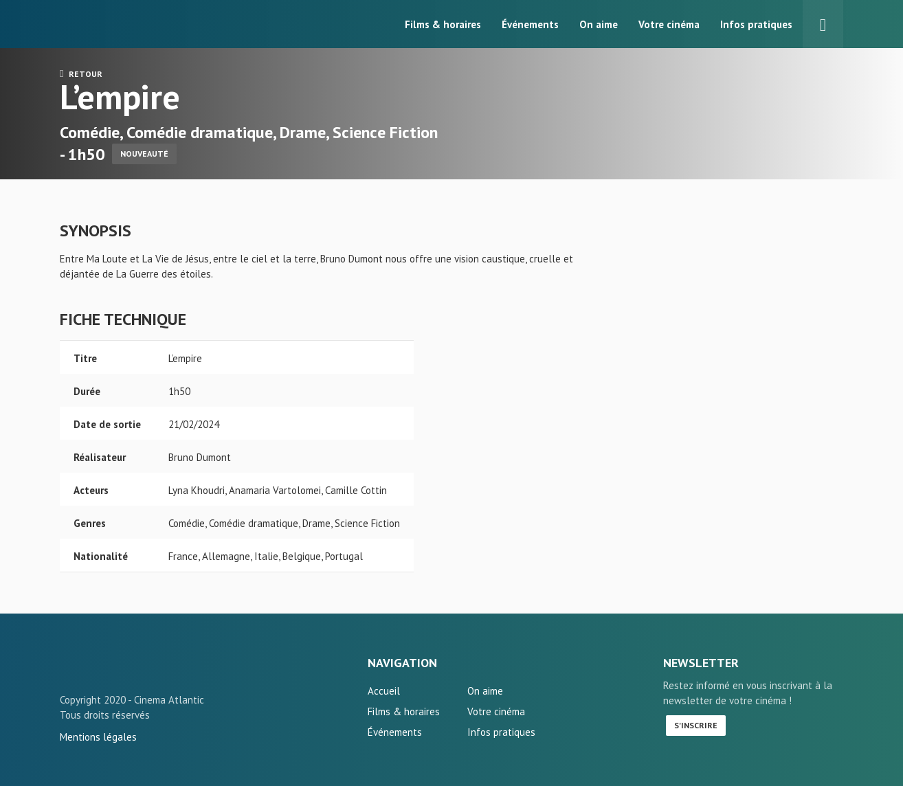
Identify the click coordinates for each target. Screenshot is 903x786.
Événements (530, 24)
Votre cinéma (669, 24)
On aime (598, 24)
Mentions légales (98, 736)
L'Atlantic (104, 24)
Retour (81, 74)
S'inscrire (695, 725)
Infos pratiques (756, 24)
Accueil (384, 690)
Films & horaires (443, 24)
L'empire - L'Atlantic (104, 668)
